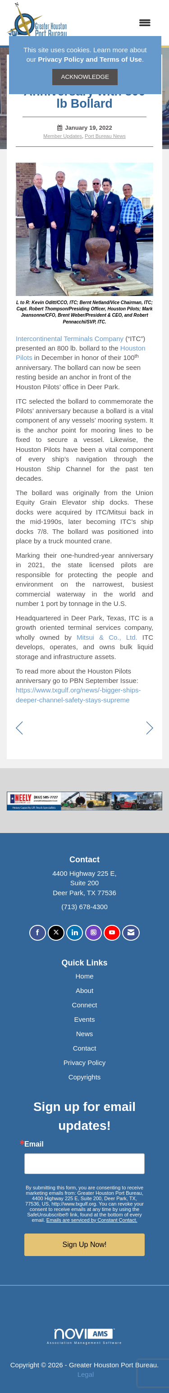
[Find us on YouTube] (112, 933)
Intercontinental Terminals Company (69, 338)
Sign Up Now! (85, 1244)
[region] (149, 729)
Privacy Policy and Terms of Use (90, 59)
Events (84, 1019)
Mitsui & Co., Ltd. (107, 637)
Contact (84, 1048)
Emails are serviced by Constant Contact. (91, 1220)
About (84, 990)
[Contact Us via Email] (131, 933)
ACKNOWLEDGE (85, 76)
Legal (86, 1374)
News (84, 1034)
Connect (84, 1005)
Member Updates (62, 136)
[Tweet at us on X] (56, 933)
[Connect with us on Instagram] (93, 933)
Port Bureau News (105, 136)
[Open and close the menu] (113, 23)
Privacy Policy (84, 1062)
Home (84, 976)
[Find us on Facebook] (37, 933)
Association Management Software (84, 1337)
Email (34, 1144)
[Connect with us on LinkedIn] (74, 933)
